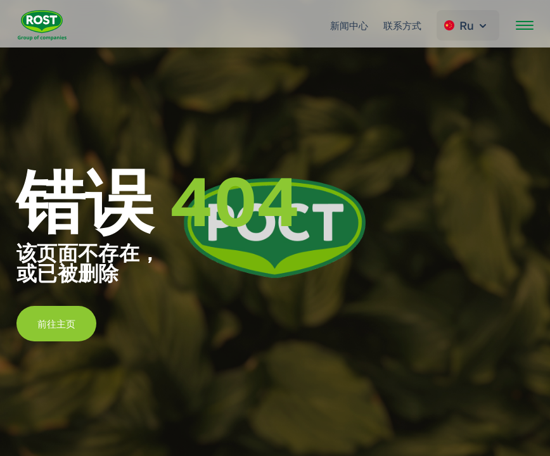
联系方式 (402, 25)
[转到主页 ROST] (42, 25)
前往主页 (56, 323)
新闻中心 (349, 25)
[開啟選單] (525, 25)
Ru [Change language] (466, 25)
